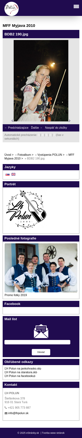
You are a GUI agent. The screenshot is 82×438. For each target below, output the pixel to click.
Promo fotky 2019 (16, 295)
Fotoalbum (24, 154)
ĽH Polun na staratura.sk (21, 372)
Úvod (7, 154)
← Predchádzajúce (16, 127)
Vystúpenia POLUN (49, 154)
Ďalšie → (37, 127)
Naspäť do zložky (56, 127)
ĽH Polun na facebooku (20, 375)
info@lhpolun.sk (18, 413)
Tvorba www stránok (53, 432)
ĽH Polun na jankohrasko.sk (23, 368)
